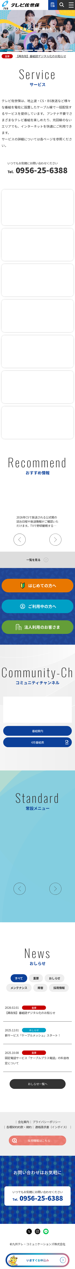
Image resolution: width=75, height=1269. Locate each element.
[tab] (9, 50)
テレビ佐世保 (21, 5)
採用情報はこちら (31, 1140)
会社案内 (23, 1122)
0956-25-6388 (41, 170)
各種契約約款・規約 (19, 1127)
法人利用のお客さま (37, 627)
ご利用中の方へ (37, 606)
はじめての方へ (37, 585)
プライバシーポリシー (47, 1122)
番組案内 (37, 731)
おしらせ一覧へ (37, 1084)
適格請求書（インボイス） (52, 1127)
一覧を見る (33, 560)
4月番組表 (50, 742)
